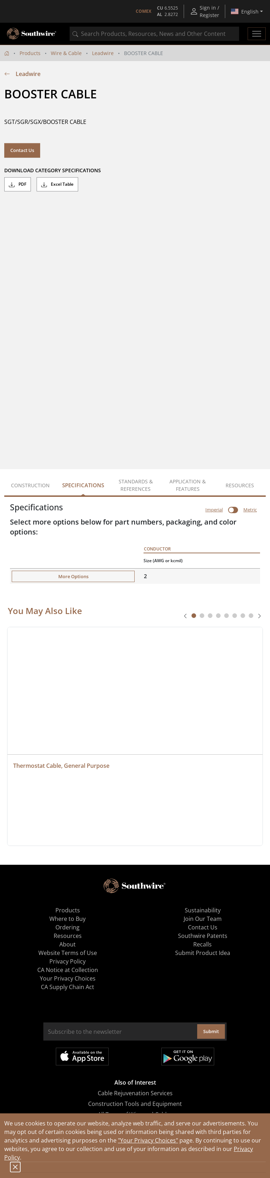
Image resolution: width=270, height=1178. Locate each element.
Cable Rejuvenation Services (135, 1093)
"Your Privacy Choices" (148, 1140)
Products (30, 53)
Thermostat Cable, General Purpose (61, 766)
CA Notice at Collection (67, 970)
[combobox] (154, 34)
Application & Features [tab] (187, 485)
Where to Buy (67, 919)
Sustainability (203, 910)
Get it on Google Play (187, 1056)
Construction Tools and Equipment (135, 1104)
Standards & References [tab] (136, 485)
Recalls (202, 944)
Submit (211, 1031)
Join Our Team (203, 919)
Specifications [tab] (83, 485)
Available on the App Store (82, 1056)
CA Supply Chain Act (67, 987)
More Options (73, 576)
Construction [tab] (30, 485)
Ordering (67, 927)
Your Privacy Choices (68, 978)
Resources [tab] (240, 485)
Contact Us (22, 150)
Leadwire (103, 53)
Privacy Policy (67, 961)
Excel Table (57, 184)
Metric (250, 509)
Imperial (214, 509)
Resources (68, 936)
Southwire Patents (202, 936)
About (67, 944)
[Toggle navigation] (257, 33)
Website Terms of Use (67, 953)
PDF (17, 184)
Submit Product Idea (202, 953)
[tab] (193, 615)
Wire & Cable (66, 53)
